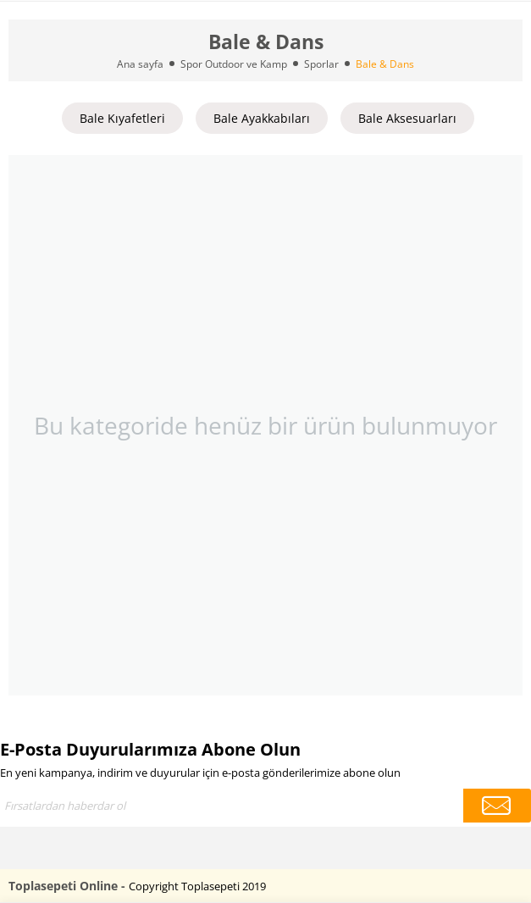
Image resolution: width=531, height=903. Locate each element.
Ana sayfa (140, 64)
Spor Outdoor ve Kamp (233, 64)
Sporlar (321, 64)
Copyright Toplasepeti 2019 (197, 886)
